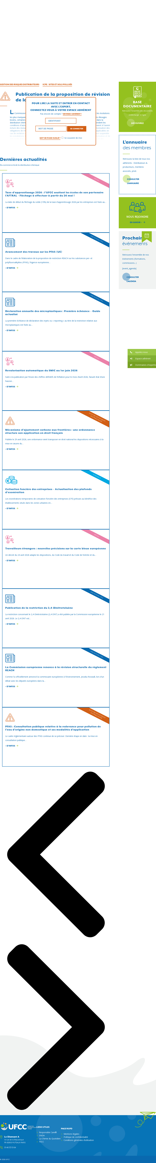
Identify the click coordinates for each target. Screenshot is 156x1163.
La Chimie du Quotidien (50, 1138)
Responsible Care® (48, 1132)
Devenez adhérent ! (72, 114)
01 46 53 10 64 (10, 1147)
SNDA (42, 1135)
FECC (41, 1141)
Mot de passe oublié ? (50, 138)
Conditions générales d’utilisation (79, 1140)
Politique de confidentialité (76, 1137)
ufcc (8, 1159)
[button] (142, 352)
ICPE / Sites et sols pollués (57, 84)
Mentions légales (71, 1133)
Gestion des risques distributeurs (19, 84)
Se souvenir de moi (72, 137)
